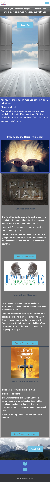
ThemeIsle (30, 478)
